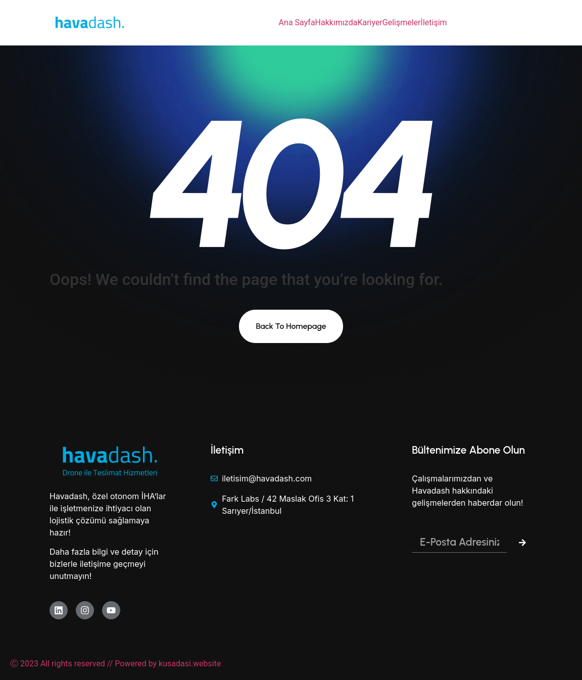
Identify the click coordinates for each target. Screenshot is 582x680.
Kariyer (369, 23)
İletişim (434, 23)
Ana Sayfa (297, 23)
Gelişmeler (401, 23)
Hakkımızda (336, 23)
